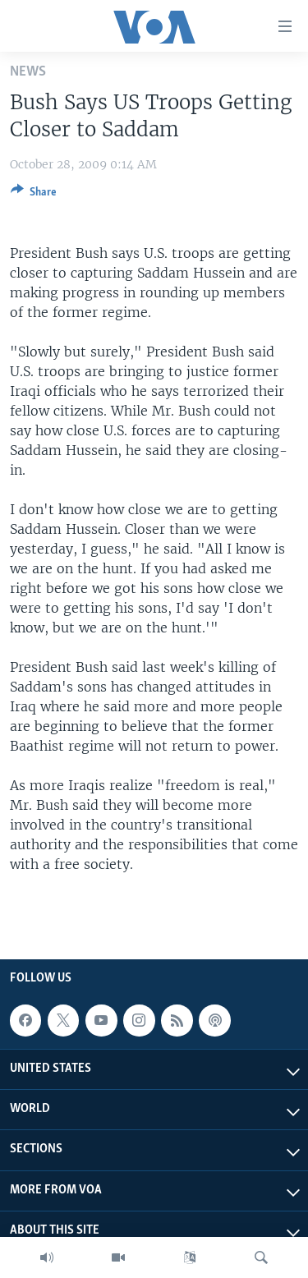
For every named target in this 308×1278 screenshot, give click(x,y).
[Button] (34, 194)
